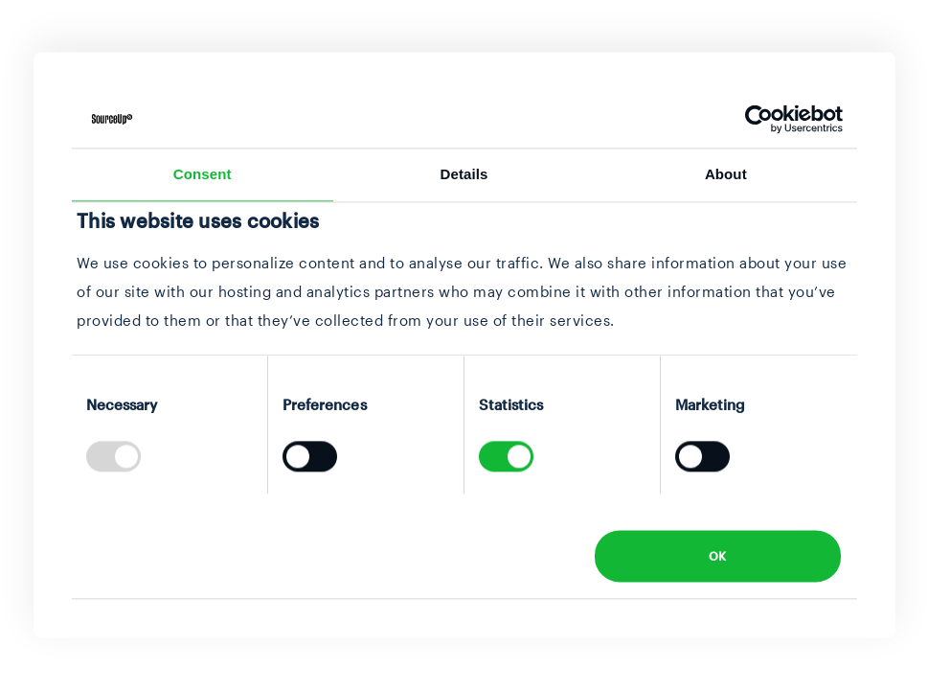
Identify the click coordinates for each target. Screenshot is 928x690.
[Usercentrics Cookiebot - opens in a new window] (759, 118)
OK (718, 556)
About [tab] (726, 174)
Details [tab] (464, 174)
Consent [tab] (202, 174)
